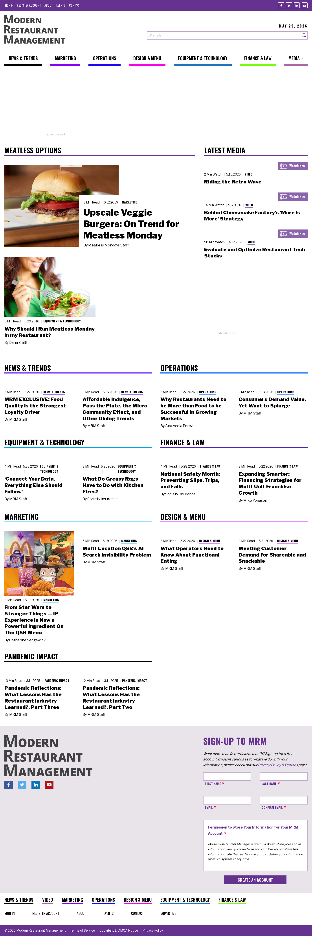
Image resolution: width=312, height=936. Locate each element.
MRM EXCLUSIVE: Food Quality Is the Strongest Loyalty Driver (35, 405)
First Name (213, 783)
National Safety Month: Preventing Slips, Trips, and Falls (190, 480)
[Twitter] (289, 5)
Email (209, 807)
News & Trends (54, 391)
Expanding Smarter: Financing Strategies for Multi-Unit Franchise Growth (270, 483)
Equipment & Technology (62, 321)
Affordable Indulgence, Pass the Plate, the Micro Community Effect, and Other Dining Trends (115, 408)
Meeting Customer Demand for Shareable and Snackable (272, 554)
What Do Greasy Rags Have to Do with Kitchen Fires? (113, 485)
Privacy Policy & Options (278, 765)
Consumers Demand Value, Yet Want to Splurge (272, 402)
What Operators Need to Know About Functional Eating (192, 554)
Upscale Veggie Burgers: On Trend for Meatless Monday (131, 224)
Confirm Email (272, 807)
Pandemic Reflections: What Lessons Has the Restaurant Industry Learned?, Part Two (111, 697)
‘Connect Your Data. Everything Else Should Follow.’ (33, 485)
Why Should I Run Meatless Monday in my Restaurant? (49, 332)
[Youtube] (305, 5)
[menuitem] (8, 5)
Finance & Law (210, 466)
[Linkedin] (297, 5)
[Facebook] (281, 5)
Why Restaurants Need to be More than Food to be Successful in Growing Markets (193, 408)
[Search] (304, 35)
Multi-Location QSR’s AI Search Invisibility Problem (117, 551)
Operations (207, 391)
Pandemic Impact (56, 680)
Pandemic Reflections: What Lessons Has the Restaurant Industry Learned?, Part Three (33, 697)
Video (249, 174)
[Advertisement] (156, 101)
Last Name (269, 783)
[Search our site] (224, 35)
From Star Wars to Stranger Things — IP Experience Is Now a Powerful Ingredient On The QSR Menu (34, 620)
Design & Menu (209, 540)
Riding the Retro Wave (232, 182)
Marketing (130, 202)
